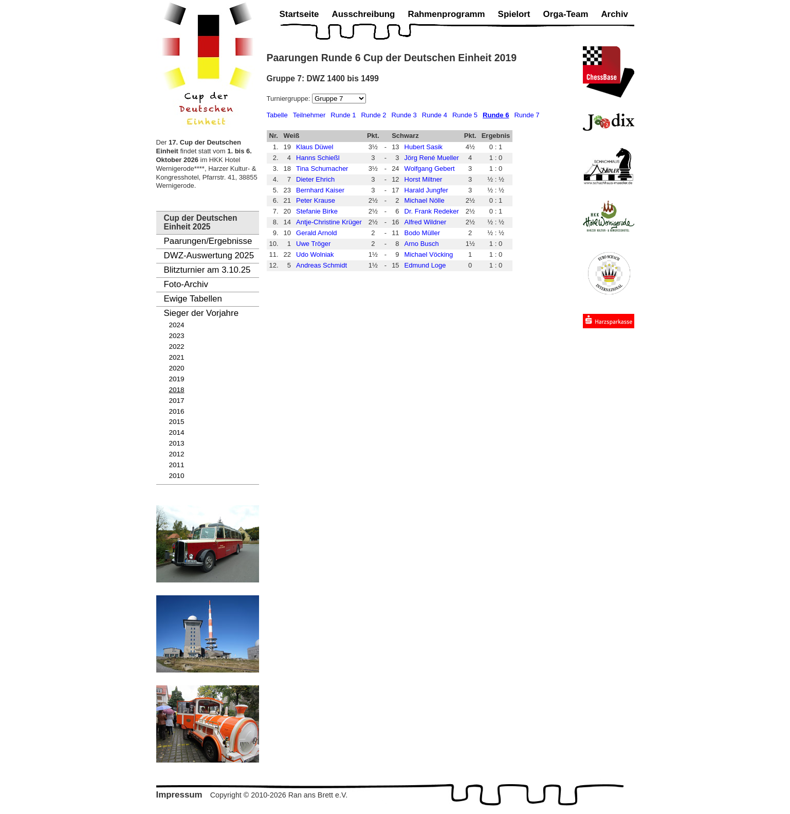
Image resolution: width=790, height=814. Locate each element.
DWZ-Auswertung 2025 (209, 255)
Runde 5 (464, 115)
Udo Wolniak (315, 254)
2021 (177, 357)
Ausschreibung (363, 14)
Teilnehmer (309, 115)
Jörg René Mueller (432, 158)
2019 (177, 379)
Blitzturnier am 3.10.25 (207, 270)
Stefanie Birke (317, 211)
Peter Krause (315, 200)
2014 (177, 432)
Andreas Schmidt (321, 265)
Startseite (299, 14)
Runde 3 (404, 115)
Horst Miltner (424, 179)
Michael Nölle (425, 200)
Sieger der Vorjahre (201, 313)
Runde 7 (526, 115)
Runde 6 (496, 115)
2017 (177, 400)
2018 (177, 390)
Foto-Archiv (186, 284)
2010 (177, 476)
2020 (177, 368)
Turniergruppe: (289, 98)
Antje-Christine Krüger (329, 222)
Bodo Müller (422, 233)
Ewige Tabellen (193, 299)
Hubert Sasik (424, 147)
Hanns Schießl (318, 158)
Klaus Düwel (314, 147)
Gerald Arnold (316, 233)
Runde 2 (373, 115)
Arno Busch (422, 243)
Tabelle (277, 115)
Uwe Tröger (313, 243)
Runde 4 (434, 115)
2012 (177, 454)
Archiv (614, 14)
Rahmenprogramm (446, 14)
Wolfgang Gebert (430, 168)
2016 (177, 411)
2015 (177, 422)
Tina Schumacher (322, 168)
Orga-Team (566, 14)
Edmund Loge (425, 265)
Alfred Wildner (426, 222)
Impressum (179, 795)
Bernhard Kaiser (320, 190)
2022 (177, 346)
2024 (177, 325)
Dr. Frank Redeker (432, 211)
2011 (177, 465)
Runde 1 (343, 115)
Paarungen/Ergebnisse (208, 241)
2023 (177, 336)
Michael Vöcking (429, 254)
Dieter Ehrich (315, 179)
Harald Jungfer (426, 190)
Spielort (514, 14)
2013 (177, 443)
